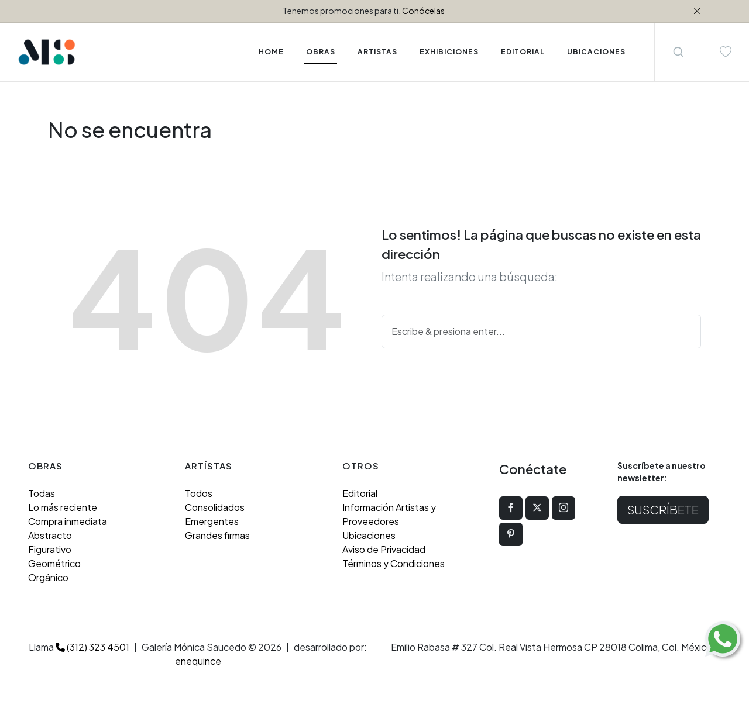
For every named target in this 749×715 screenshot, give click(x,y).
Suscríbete (663, 509)
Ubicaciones (369, 535)
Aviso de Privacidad (383, 549)
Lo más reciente (62, 507)
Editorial (359, 493)
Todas (41, 493)
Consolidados (215, 507)
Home (271, 51)
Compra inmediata (67, 521)
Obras (320, 51)
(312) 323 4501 (92, 647)
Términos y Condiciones (393, 563)
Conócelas (423, 10)
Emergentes (212, 521)
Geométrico (54, 563)
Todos (198, 493)
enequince (198, 661)
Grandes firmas (217, 535)
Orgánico (48, 577)
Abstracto (50, 535)
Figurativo (49, 549)
